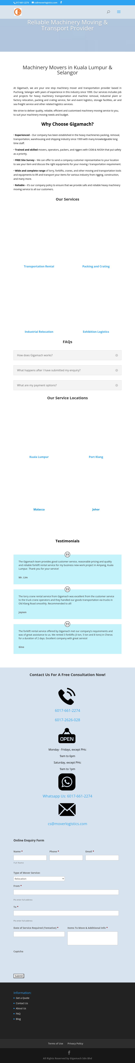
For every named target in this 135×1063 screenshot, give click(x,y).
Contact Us (22, 1003)
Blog (18, 1019)
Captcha (18, 951)
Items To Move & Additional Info (87, 927)
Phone (54, 851)
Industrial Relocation (39, 332)
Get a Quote (22, 998)
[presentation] (39, 961)
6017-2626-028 (67, 719)
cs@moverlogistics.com (67, 823)
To (15, 906)
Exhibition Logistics (96, 332)
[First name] (30, 857)
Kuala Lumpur (39, 457)
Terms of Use (55, 1043)
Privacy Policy (75, 1043)
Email (90, 851)
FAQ (18, 1013)
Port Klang (96, 457)
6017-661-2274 (67, 710)
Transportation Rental (39, 266)
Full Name (19, 862)
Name (18, 851)
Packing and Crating (96, 266)
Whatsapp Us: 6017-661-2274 (67, 796)
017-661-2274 (22, 2)
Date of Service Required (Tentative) (35, 927)
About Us (21, 1008)
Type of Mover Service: (26, 872)
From (17, 886)
